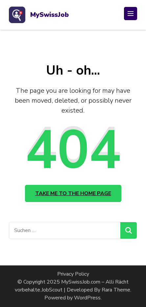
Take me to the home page (73, 193)
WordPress (87, 297)
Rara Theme (116, 289)
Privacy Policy (73, 274)
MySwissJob (49, 14)
